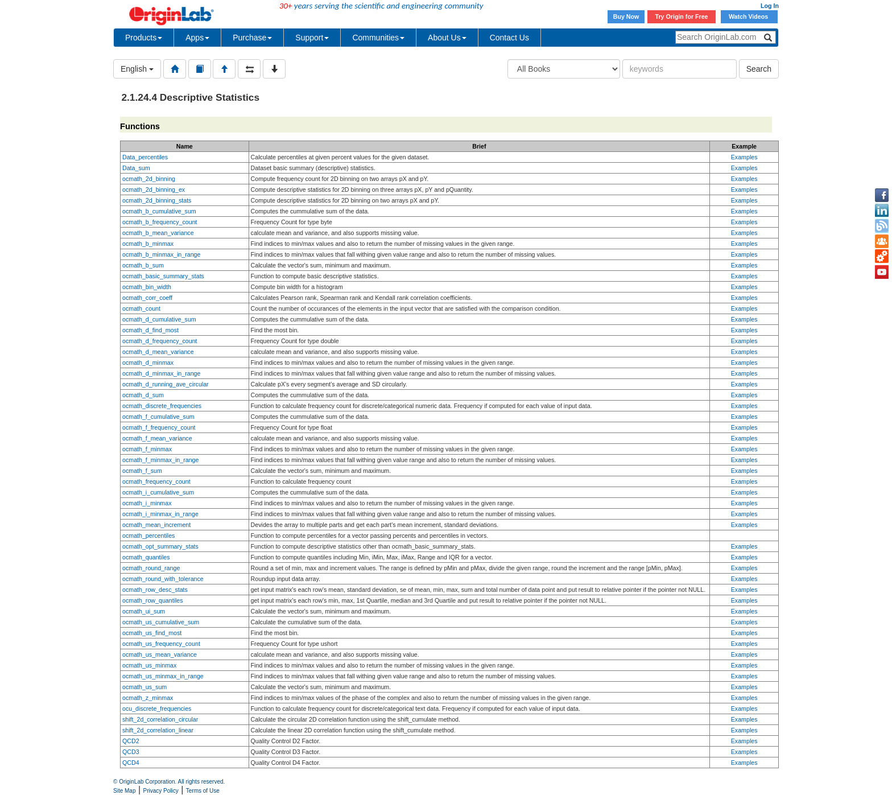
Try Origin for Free (681, 16)
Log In (770, 5)
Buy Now (626, 16)
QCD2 (130, 741)
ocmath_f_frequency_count (159, 427)
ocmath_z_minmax (147, 697)
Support (312, 37)
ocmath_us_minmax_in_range (163, 676)
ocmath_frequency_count (156, 481)
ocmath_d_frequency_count (159, 340)
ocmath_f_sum (142, 470)
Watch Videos (749, 16)
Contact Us (509, 37)
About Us (447, 37)
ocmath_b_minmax (148, 243)
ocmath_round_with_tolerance (163, 578)
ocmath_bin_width (146, 286)
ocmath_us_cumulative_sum (160, 622)
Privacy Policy (161, 791)
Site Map (124, 791)
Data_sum (136, 167)
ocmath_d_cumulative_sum (159, 319)
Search (758, 68)
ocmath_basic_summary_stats (163, 276)
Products (143, 37)
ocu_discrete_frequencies (156, 708)
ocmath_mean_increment (156, 524)
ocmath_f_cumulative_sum (158, 416)
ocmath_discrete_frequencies (161, 405)
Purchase (252, 37)
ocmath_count (141, 308)
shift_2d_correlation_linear (157, 730)
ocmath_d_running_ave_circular (165, 384)
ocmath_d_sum (143, 395)
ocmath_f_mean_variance (157, 438)
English (137, 68)
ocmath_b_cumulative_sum (159, 211)
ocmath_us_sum (144, 686)
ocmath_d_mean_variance (158, 351)
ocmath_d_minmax (148, 362)
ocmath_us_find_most (151, 632)
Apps (197, 37)
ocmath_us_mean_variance (159, 654)
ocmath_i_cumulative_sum (158, 492)
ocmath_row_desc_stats (155, 589)
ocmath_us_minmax (149, 665)
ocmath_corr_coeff (147, 297)
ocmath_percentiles (148, 535)
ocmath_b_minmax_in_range (161, 254)
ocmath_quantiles (146, 557)
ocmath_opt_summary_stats (160, 546)
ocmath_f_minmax (147, 449)
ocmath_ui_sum (143, 611)
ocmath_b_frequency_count (159, 222)
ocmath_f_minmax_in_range (160, 459)
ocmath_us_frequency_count (161, 643)
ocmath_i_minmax (146, 503)
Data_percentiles (145, 157)
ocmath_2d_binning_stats (156, 200)
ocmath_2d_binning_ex (153, 189)
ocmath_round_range (151, 568)
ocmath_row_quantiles (152, 600)
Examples (744, 157)
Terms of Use (203, 791)
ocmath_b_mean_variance (158, 232)
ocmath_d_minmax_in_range (161, 373)
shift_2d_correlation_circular (160, 719)
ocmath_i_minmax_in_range (160, 513)
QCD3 (130, 751)
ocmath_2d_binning (148, 178)
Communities (378, 37)
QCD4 (130, 762)
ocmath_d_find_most (150, 330)
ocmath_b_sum (143, 265)
